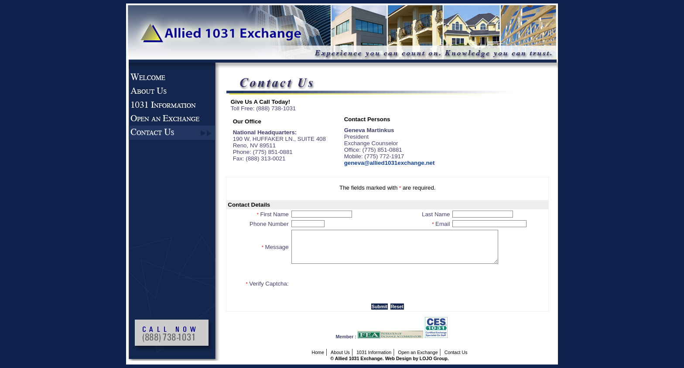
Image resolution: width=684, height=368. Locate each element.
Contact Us (456, 352)
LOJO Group (434, 358)
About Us (340, 352)
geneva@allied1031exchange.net (389, 163)
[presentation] (357, 283)
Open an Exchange (418, 352)
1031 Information (373, 352)
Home (317, 352)
